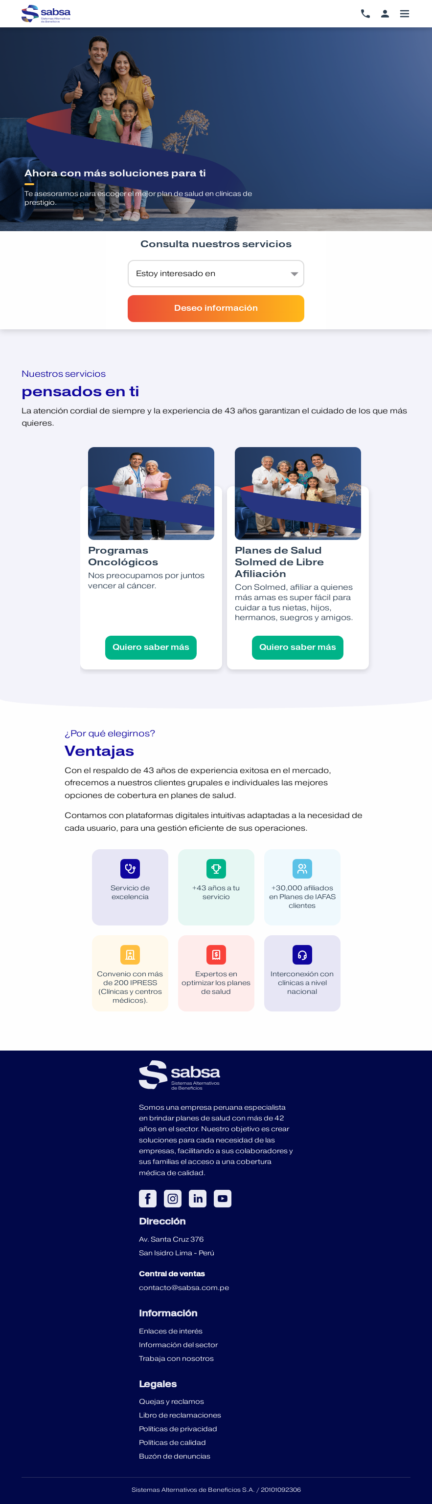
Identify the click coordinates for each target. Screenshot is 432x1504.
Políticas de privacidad (178, 1429)
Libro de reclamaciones (180, 1415)
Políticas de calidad (172, 1442)
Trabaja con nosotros (176, 1358)
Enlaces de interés (171, 1331)
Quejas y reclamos (171, 1401)
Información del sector (178, 1345)
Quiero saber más (151, 647)
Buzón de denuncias (174, 1456)
